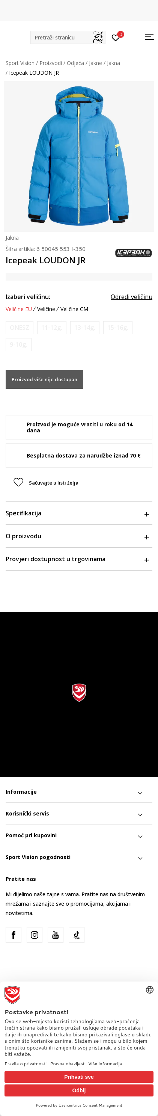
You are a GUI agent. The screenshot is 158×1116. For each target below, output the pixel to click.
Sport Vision (20, 62)
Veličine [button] (46, 309)
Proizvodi (50, 62)
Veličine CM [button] (74, 309)
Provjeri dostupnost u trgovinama (77, 559)
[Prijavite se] (115, 37)
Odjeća (75, 62)
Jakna (113, 62)
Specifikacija (77, 513)
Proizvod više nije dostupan (44, 379)
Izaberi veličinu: (28, 296)
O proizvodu (77, 536)
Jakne (95, 62)
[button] (67, 37)
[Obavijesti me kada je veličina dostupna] (19, 327)
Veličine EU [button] (19, 309)
